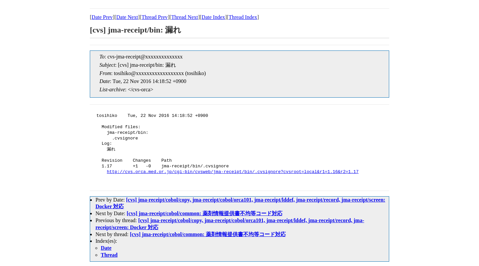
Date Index (213, 17)
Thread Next (184, 17)
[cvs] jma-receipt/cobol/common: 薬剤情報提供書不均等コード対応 (204, 213)
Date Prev (102, 17)
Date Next (127, 17)
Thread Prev (154, 17)
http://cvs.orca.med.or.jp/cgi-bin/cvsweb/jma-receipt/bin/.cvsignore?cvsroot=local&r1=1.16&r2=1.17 (233, 172)
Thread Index (243, 17)
